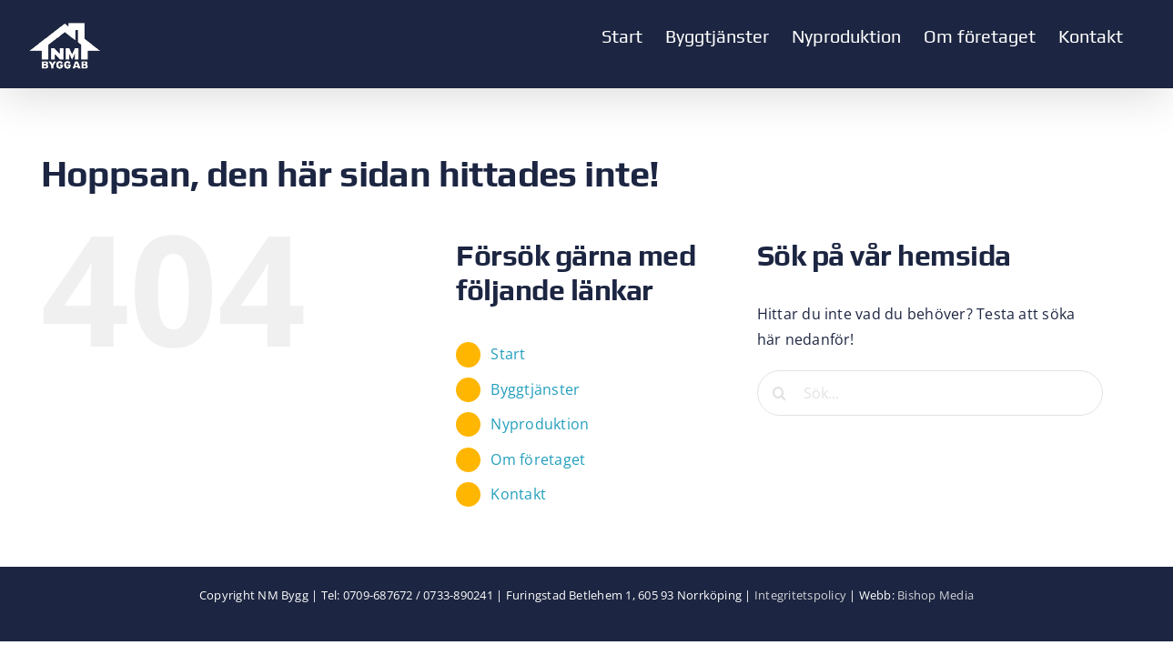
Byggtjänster (535, 389)
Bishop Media (935, 595)
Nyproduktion (539, 424)
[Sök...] (930, 393)
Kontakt (518, 494)
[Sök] (780, 393)
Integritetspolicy (800, 595)
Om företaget (537, 459)
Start (507, 354)
